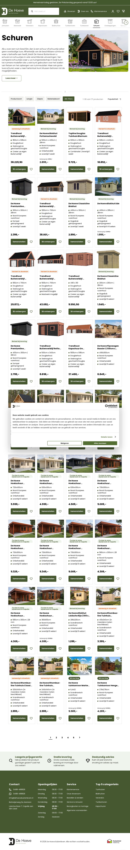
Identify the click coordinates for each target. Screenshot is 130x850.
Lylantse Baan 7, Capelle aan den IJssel (21, 807)
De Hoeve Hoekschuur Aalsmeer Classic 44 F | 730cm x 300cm (78, 549)
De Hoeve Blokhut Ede (108, 203)
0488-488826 (19, 789)
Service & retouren (75, 802)
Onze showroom (74, 793)
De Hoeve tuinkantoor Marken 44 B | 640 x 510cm (78, 685)
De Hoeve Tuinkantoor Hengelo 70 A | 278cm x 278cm (108, 685)
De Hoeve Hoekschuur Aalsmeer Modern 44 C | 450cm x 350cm (50, 617)
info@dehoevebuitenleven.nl (21, 798)
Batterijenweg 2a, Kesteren (20, 802)
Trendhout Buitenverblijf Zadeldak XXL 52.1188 (50, 279)
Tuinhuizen (100, 789)
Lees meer (11, 78)
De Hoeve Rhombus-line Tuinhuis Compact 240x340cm (50, 687)
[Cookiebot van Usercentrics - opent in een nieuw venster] (106, 406)
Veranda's (100, 798)
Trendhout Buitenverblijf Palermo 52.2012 (76, 279)
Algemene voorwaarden (77, 810)
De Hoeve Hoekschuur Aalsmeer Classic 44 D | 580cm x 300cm (107, 549)
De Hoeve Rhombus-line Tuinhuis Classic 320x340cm (21, 685)
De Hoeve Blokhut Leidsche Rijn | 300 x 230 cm (78, 616)
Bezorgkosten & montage (77, 806)
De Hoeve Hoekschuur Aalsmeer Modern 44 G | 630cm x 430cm (50, 484)
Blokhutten (100, 793)
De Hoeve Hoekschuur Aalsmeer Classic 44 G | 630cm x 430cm (78, 484)
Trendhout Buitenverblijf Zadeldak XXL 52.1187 (50, 206)
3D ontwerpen (19, 169)
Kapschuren (101, 806)
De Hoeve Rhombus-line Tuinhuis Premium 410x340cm (108, 616)
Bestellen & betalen (75, 798)
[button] (31, 169)
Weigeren (65, 443)
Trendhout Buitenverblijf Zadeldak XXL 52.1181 (21, 279)
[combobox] (43, 11)
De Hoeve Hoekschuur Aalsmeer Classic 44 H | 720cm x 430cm (21, 484)
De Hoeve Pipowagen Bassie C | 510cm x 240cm (108, 349)
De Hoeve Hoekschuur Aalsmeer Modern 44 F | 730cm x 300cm (108, 484)
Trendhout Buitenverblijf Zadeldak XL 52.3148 (107, 136)
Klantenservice (73, 789)
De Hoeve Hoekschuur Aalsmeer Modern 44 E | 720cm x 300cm (50, 549)
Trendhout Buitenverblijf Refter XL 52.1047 (50, 349)
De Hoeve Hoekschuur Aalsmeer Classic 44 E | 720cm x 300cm (21, 549)
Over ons (85, 11)
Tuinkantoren (101, 802)
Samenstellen (48, 169)
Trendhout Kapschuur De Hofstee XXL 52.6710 (78, 349)
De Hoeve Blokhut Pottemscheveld (48, 135)
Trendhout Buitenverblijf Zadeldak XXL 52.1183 (21, 136)
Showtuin (71, 11)
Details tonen (106, 437)
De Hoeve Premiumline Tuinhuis (17, 206)
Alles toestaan (100, 443)
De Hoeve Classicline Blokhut (79, 205)
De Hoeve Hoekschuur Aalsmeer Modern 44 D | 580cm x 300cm (21, 617)
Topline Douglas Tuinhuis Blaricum (77, 135)
